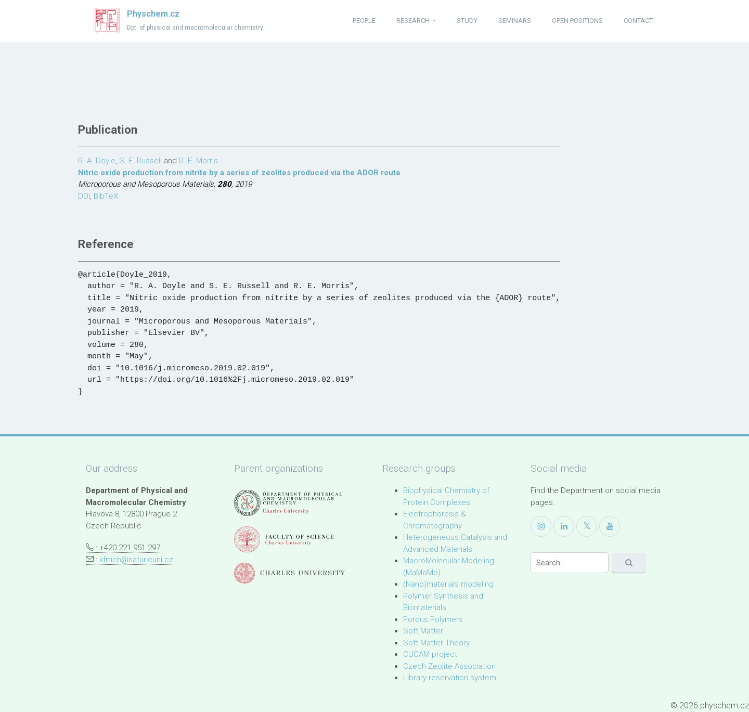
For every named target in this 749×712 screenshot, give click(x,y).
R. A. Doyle (96, 160)
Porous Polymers (433, 619)
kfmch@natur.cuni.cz (136, 559)
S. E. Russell (140, 160)
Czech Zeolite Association (449, 666)
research (413, 20)
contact (638, 20)
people (364, 20)
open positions (577, 20)
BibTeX (106, 196)
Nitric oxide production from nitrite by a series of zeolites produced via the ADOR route (239, 172)
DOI (84, 196)
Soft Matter (423, 631)
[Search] (570, 562)
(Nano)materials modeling (448, 584)
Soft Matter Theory (436, 643)
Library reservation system (449, 677)
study (467, 20)
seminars (514, 20)
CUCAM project (430, 654)
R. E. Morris (198, 160)
